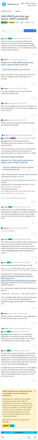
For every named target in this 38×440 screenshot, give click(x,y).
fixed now (24, 364)
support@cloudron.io (13, 250)
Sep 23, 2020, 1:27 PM (27, 138)
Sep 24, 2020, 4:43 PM (22, 350)
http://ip (22, 355)
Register (5, 425)
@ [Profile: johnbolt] (4, 141)
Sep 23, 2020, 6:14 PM (24, 239)
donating (16, 198)
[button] (2, 437)
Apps (22, 3)
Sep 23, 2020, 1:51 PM (24, 207)
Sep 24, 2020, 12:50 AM (20, 313)
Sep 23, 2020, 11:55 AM (20, 59)
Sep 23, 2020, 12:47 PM (20, 120)
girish (4, 262)
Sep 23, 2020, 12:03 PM (20, 88)
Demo (33, 3)
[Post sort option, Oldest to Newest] (3, 31)
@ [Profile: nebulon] (4, 62)
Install (34, 5)
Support (11, 22)
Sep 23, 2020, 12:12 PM (20, 103)
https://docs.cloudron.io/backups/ (12, 157)
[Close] (35, 391)
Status (28, 3)
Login (12, 425)
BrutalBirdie (6, 138)
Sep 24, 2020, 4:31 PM (22, 331)
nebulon (5, 38)
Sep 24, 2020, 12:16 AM (22, 262)
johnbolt (5, 59)
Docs (29, 5)
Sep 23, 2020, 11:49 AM (24, 38)
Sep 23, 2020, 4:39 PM (20, 228)
